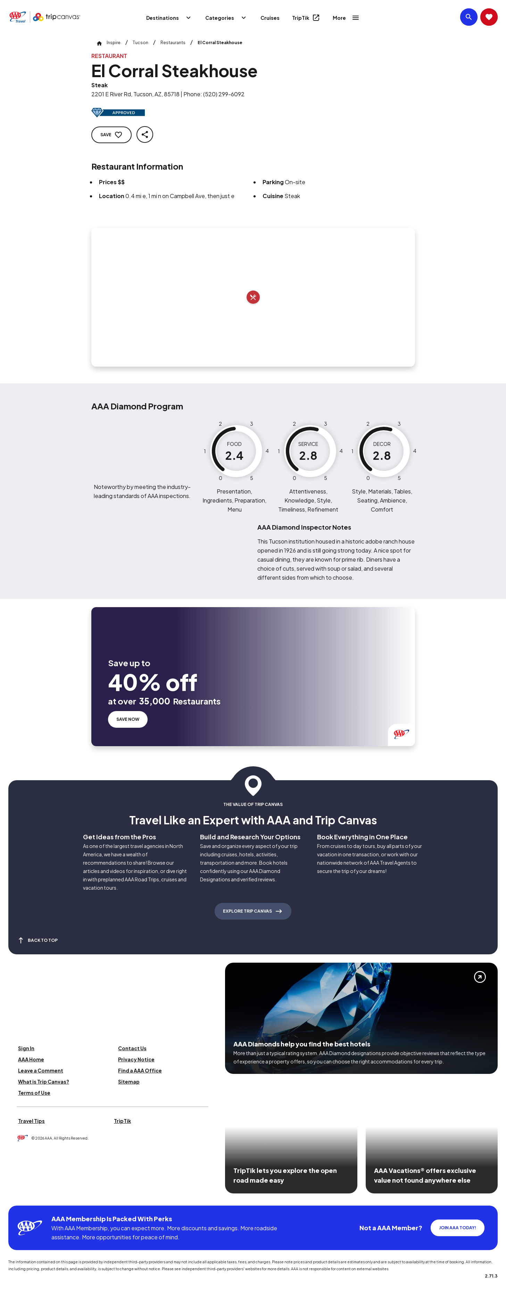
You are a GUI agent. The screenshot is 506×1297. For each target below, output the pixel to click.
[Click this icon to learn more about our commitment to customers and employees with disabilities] (18, 1197)
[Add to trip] (253, 297)
